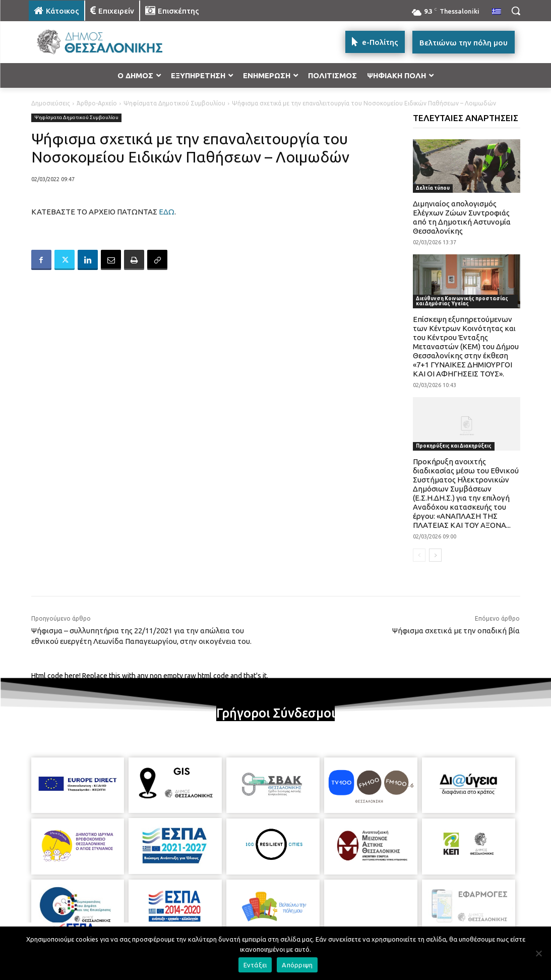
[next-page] (435, 555)
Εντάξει (255, 964)
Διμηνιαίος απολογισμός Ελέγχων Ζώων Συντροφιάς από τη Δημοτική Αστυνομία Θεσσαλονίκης (462, 217)
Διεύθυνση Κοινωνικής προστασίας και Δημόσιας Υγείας (462, 301)
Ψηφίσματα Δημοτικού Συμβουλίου (174, 103)
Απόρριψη (297, 964)
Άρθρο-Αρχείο (97, 103)
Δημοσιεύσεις (50, 103)
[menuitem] (496, 12)
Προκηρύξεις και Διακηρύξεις (454, 446)
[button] (516, 11)
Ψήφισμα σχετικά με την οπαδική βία (456, 630)
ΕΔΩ (166, 211)
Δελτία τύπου (433, 188)
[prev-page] (419, 555)
